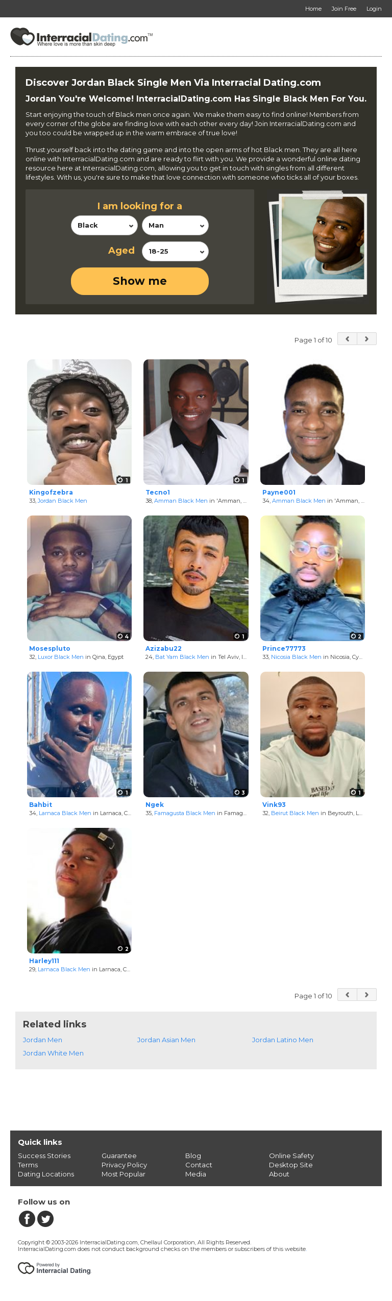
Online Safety (291, 1155)
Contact (198, 1165)
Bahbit (40, 804)
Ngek (154, 804)
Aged (121, 250)
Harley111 (44, 961)
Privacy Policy (124, 1165)
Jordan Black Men (62, 500)
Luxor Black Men (61, 656)
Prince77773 (284, 648)
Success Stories (44, 1155)
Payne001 (279, 492)
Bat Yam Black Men (182, 656)
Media (195, 1174)
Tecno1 (157, 492)
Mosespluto (49, 648)
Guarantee (119, 1155)
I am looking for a (139, 206)
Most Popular (123, 1174)
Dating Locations (46, 1174)
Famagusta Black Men (184, 813)
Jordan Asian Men (166, 1040)
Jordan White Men (53, 1053)
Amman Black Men (181, 500)
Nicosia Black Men (296, 656)
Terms (28, 1165)
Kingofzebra (51, 492)
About (279, 1174)
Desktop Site (291, 1165)
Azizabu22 (163, 648)
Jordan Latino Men (282, 1040)
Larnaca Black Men (65, 813)
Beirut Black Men (295, 813)
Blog (193, 1155)
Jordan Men (42, 1040)
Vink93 (274, 804)
